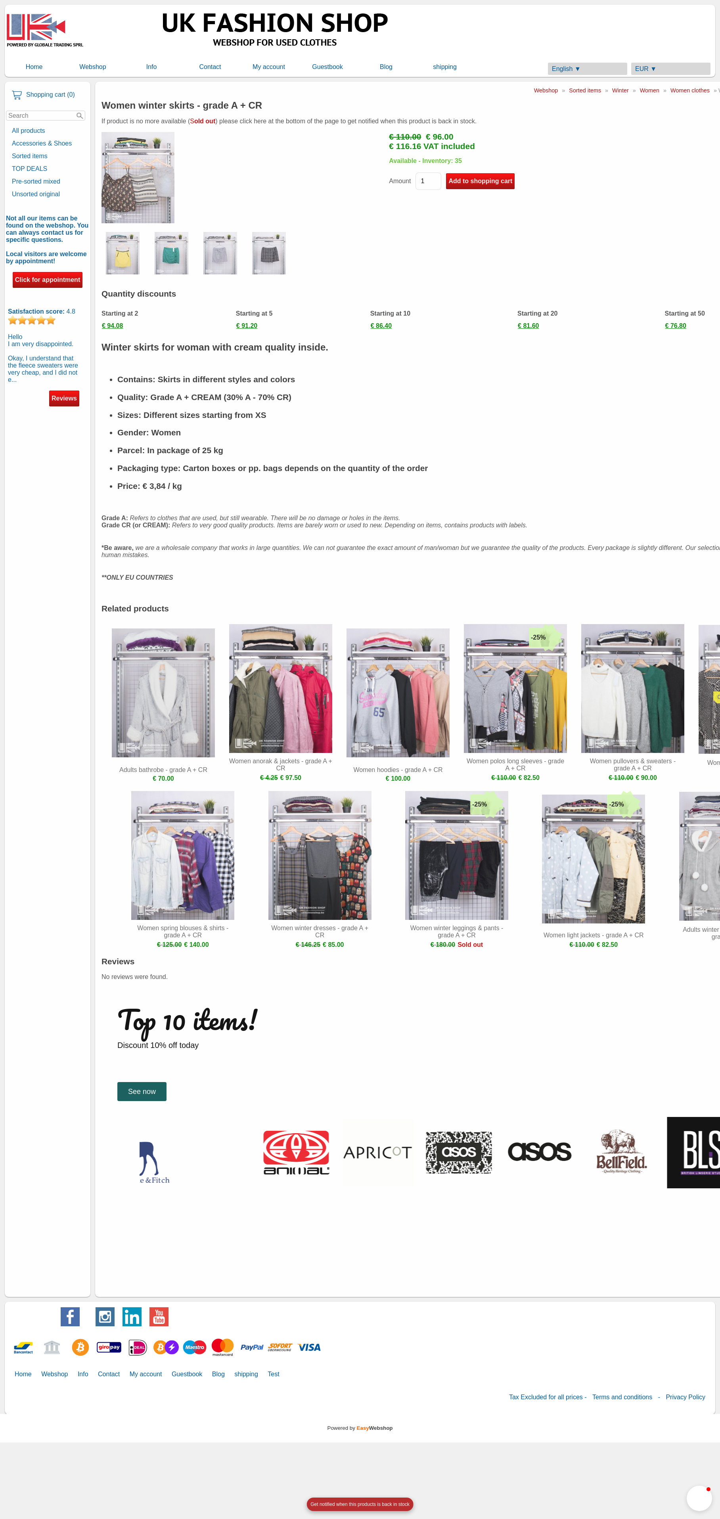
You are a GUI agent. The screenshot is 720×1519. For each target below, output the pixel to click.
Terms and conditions (622, 1397)
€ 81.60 (528, 325)
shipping (445, 66)
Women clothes (690, 90)
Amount (400, 181)
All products (28, 130)
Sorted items (30, 156)
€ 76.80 (675, 325)
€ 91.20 (246, 325)
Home (34, 66)
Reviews (64, 398)
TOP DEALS (29, 168)
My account (269, 66)
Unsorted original (36, 194)
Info (151, 66)
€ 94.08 (112, 325)
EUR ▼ (646, 68)
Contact (210, 66)
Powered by (360, 1428)
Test (273, 1374)
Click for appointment (47, 279)
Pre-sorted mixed (36, 181)
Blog (386, 66)
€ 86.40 (381, 325)
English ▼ (566, 68)
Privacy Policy (685, 1397)
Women (649, 90)
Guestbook (327, 66)
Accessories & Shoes (42, 143)
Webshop (92, 66)
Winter (620, 90)
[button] (699, 1498)
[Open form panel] (359, 1504)
